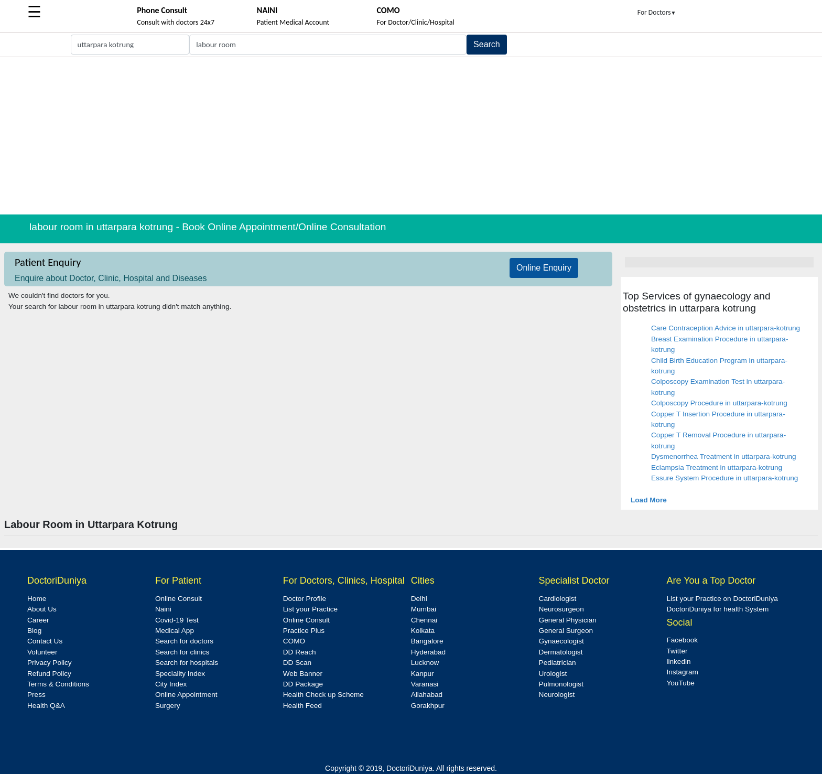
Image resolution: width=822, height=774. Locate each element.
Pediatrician (557, 662)
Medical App (174, 631)
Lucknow (425, 662)
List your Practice (310, 609)
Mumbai (423, 609)
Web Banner (302, 674)
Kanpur (422, 674)
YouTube (680, 683)
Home (36, 599)
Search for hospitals (186, 662)
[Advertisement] (411, 135)
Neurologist (557, 694)
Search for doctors (184, 641)
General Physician (568, 620)
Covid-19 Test (177, 620)
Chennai (424, 620)
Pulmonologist (561, 684)
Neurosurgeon (561, 609)
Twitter (676, 651)
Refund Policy (49, 674)
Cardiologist (558, 599)
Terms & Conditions (58, 684)
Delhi (419, 599)
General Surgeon (566, 631)
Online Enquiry (543, 267)
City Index (171, 684)
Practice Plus (304, 631)
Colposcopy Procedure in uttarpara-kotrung (719, 403)
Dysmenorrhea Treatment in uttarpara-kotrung (723, 456)
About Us (42, 609)
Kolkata (423, 631)
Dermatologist (561, 652)
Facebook (682, 640)
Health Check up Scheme (323, 694)
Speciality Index (180, 674)
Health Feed (302, 706)
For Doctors (656, 12)
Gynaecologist (561, 641)
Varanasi (425, 684)
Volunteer (42, 652)
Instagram (682, 672)
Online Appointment (186, 694)
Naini (163, 609)
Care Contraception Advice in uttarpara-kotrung (725, 328)
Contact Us (44, 641)
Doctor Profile (304, 599)
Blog (34, 631)
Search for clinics (182, 652)
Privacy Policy (49, 662)
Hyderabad (428, 652)
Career (38, 620)
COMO (294, 641)
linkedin (678, 661)
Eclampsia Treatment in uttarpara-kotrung (716, 467)
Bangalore (427, 641)
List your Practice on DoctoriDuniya (721, 599)
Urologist (553, 674)
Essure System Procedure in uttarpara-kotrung (724, 478)
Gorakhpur (428, 706)
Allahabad (426, 694)
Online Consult (178, 599)
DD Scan (297, 662)
